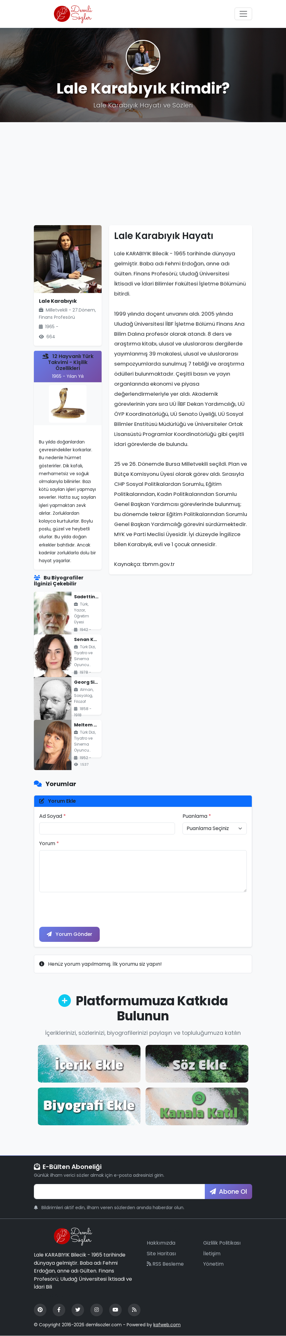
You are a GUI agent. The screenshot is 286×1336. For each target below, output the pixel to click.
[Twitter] (78, 1310)
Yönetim (213, 1264)
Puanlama (197, 816)
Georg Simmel (91, 682)
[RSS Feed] (134, 1310)
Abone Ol (228, 1191)
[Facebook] (59, 1310)
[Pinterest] (40, 1310)
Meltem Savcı (90, 725)
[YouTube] (115, 1310)
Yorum (49, 843)
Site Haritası (161, 1253)
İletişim (211, 1253)
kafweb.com (167, 1325)
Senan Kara (88, 639)
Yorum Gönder (70, 934)
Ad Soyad (52, 816)
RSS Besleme (165, 1264)
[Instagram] (96, 1310)
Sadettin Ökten (92, 597)
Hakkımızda (161, 1242)
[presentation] (87, 909)
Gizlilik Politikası (222, 1242)
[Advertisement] (143, 174)
